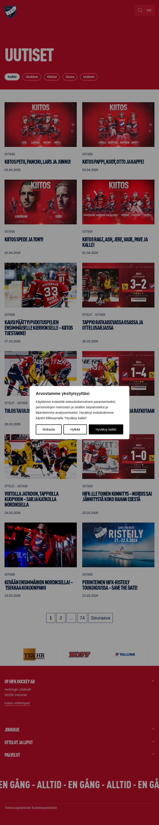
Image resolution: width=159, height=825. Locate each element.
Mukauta (49, 429)
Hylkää (75, 429)
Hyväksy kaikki (106, 429)
